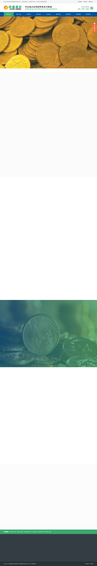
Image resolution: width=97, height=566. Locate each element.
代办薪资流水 (27, 531)
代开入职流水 (34, 531)
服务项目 (59, 14)
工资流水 (30, 14)
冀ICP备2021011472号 (27, 563)
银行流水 (20, 14)
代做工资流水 (20, 531)
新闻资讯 (69, 14)
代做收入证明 (48, 531)
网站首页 (8, 14)
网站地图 (34, 563)
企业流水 (49, 14)
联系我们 (85, 1)
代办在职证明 (41, 531)
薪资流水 (40, 14)
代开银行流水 (13, 531)
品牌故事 (80, 1)
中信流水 (91, 563)
